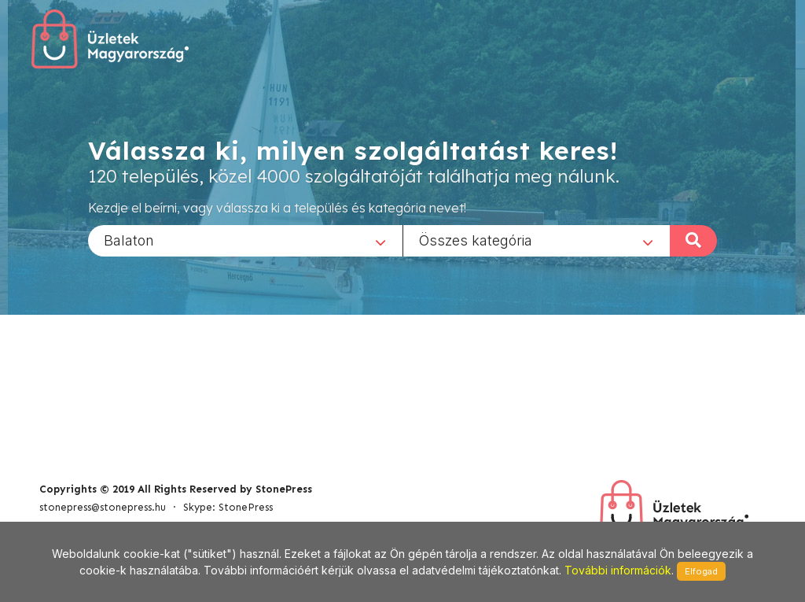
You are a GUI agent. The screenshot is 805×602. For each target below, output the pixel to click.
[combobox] (245, 240)
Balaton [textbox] (129, 239)
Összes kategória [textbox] (475, 239)
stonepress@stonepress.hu (102, 507)
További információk (617, 570)
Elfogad (701, 571)
